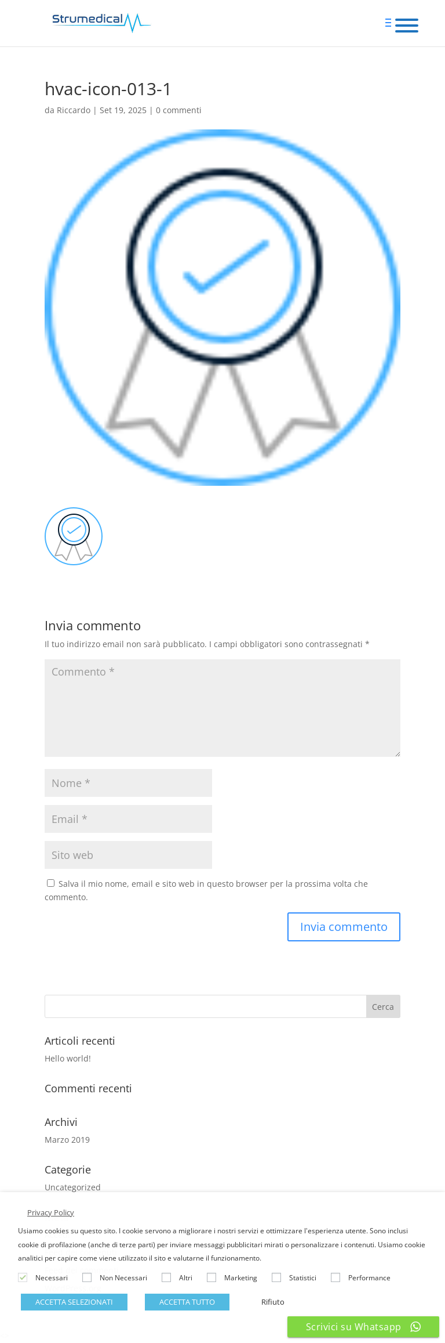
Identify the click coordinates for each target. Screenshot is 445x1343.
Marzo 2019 (67, 1139)
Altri (185, 1278)
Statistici (302, 1278)
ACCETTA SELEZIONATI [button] (74, 1302)
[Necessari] (22, 1277)
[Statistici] (276, 1277)
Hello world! (68, 1058)
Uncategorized (73, 1187)
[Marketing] (211, 1277)
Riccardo (73, 109)
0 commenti (179, 109)
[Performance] (335, 1277)
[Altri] (166, 1277)
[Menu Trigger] (407, 25)
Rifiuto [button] (272, 1302)
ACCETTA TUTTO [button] (187, 1302)
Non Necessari (123, 1278)
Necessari (51, 1278)
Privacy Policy (50, 1212)
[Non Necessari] (87, 1277)
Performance (369, 1278)
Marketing (240, 1278)
